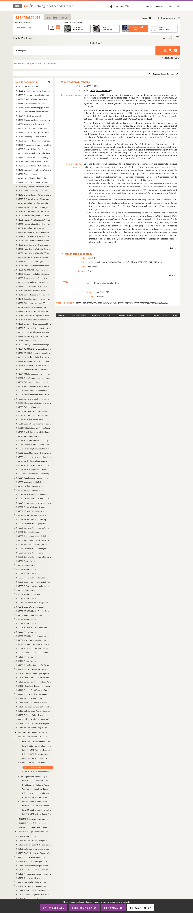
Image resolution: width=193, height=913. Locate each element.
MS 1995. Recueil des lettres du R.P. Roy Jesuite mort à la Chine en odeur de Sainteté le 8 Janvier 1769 (33, 365)
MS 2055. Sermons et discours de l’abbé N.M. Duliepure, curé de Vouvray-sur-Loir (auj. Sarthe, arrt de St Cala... (32, 536)
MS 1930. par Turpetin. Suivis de (33, 128)
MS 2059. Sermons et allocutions (29, 552)
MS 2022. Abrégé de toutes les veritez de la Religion (33, 457)
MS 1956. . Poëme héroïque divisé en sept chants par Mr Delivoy (33, 236)
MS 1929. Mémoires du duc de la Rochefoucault (33, 124)
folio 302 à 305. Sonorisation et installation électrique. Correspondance (37, 780)
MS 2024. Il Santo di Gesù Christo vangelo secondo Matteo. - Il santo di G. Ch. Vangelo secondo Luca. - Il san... (33, 465)
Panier (146, 18)
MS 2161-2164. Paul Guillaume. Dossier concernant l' (32, 882)
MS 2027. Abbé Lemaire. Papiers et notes (32, 478)
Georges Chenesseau (100, 90)
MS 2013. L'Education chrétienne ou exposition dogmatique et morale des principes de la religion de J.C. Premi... (33, 423)
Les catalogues (28, 17)
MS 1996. (33, 369)
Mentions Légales (79, 315)
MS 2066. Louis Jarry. (33, 582)
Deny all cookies (84, 907)
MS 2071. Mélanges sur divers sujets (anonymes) (33, 602)
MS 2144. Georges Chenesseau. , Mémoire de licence (35, 831)
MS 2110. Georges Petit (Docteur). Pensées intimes (33, 690)
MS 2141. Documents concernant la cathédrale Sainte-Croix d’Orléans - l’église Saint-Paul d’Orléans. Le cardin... (34, 819)
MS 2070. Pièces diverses (26, 598)
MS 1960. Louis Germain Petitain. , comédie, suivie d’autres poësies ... (33, 253)
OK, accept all (53, 907)
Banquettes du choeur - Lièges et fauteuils (36, 776)
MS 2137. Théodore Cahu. (33, 719)
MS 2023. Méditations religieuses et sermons (33, 461)
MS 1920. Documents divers (27, 86)
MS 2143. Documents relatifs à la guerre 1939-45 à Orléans (34, 827)
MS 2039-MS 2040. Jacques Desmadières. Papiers (32, 511)
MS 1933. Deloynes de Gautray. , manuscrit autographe (33, 140)
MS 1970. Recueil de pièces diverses (30, 290)
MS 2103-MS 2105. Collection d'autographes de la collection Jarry (32, 669)
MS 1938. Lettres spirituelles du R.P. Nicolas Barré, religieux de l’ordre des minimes (33, 161)
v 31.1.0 (174, 315)
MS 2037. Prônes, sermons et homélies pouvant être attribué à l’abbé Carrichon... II (33, 503)
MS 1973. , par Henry (33, 303)
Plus (171, 247)
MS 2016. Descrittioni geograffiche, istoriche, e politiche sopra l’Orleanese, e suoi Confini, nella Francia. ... (33, 432)
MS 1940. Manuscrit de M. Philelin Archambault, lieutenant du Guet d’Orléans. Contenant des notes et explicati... (33, 170)
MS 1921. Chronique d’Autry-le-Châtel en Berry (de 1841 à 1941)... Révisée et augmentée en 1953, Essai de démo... (33, 91)
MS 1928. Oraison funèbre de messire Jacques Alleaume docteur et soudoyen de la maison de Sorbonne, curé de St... (33, 120)
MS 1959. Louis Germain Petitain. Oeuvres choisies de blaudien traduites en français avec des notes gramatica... (33, 249)
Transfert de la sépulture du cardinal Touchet (36, 789)
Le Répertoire (57, 17)
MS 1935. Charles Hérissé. (33, 149)
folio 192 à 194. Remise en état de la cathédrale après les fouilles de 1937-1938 (37, 754)
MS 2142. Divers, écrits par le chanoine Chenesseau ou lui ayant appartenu (34, 823)
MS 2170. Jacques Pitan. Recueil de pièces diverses (33, 899)
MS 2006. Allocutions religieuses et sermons (33, 403)
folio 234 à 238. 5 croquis (35, 767)
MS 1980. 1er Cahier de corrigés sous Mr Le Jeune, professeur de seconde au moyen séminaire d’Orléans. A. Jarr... (33, 324)
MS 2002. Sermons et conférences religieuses (33, 386)
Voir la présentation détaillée (161, 73)
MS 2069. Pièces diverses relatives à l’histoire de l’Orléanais (32, 594)
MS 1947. (33, 199)
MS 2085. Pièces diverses (26, 632)
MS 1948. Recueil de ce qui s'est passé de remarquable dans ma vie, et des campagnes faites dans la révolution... (33, 203)
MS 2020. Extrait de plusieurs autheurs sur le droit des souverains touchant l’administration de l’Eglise (33, 448)
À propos (149, 6)
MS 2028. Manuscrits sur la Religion (30, 482)
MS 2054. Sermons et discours (28, 532)
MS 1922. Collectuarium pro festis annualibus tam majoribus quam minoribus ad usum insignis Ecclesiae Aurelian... (33, 95)
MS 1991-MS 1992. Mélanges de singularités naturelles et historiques (33, 353)
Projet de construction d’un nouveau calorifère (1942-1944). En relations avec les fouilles (36, 797)
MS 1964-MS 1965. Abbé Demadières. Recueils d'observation (32, 269)
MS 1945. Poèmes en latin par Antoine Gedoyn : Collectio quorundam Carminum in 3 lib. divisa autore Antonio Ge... (33, 190)
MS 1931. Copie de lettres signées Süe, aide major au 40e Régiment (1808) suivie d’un (33, 132)
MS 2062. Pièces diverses (26, 565)
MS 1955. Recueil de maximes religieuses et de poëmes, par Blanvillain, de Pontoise (33, 232)
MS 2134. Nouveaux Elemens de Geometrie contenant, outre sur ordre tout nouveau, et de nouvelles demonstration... (33, 706)
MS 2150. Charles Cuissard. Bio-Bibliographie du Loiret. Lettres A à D (33, 844)
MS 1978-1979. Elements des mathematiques (33, 319)
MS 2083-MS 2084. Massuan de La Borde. (32, 627)
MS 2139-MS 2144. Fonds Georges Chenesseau (32, 727)
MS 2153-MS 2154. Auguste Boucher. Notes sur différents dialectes (32, 857)
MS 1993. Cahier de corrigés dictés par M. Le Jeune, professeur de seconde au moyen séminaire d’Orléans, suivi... (33, 357)
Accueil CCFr (18, 38)
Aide (178, 6)
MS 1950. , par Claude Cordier (33, 211)
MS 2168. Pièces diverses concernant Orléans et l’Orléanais (32, 890)
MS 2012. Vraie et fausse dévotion (29, 419)
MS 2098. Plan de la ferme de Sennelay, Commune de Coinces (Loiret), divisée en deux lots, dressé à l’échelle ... (33, 648)
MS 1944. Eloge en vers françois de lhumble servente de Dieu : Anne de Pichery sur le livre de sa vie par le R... (33, 186)
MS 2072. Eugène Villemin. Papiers (30, 607)
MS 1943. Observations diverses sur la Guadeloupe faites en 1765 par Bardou (33, 182)
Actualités (160, 6)
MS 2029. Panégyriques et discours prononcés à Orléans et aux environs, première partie (32, 486)
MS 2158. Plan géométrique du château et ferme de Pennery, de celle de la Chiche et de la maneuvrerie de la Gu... (33, 874)
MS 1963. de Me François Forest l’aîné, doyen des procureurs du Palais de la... (33, 265)
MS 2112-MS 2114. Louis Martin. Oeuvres (32, 694)
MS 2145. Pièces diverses (26, 836)
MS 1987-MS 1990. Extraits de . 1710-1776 (33, 349)
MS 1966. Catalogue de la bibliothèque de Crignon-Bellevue (33, 274)
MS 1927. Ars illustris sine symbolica (31, 116)
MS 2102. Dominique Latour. (33, 665)
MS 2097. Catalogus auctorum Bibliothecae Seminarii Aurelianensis (33, 644)
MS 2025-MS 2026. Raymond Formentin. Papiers (32, 469)
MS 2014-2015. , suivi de (33, 428)
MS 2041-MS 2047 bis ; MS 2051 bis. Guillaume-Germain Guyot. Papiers (32, 515)
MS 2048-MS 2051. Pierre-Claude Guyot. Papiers (32, 519)
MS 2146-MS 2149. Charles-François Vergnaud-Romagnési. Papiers (32, 840)
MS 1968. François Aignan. (33, 282)
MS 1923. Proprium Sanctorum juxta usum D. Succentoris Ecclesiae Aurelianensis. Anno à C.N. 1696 (33, 99)
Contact (170, 6)
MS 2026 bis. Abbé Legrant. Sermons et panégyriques (33, 473)
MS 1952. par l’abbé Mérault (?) (33, 220)
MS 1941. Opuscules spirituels (28, 174)
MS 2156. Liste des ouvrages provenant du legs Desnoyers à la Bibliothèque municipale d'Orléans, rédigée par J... (33, 865)
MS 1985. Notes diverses (26, 340)
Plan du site (63, 315)
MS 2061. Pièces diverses (26, 561)
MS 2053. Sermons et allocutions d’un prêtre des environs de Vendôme (32, 528)
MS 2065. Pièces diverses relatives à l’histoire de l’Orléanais (32, 577)
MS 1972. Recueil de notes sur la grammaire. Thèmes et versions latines (33, 299)
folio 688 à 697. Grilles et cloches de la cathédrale (37, 805)
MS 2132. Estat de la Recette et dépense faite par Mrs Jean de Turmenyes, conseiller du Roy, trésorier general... (33, 702)
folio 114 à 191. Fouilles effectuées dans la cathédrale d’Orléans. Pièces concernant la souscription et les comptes (37, 750)
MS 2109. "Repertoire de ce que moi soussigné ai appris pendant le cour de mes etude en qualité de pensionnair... (33, 686)
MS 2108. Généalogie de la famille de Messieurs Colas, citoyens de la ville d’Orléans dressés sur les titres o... (33, 681)
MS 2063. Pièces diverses (26, 569)
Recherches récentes (169, 18)
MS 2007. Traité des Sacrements (29, 407)
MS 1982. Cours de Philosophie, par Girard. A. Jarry (33, 332)
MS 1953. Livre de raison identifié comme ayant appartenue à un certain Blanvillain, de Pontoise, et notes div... (33, 224)
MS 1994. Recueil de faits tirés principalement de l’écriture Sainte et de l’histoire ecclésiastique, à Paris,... (33, 361)
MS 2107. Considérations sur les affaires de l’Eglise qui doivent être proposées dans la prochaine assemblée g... (33, 677)
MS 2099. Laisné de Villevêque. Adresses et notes (33, 652)
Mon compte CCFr (123, 6)
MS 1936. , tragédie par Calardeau (33, 153)
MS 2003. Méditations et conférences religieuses (33, 390)
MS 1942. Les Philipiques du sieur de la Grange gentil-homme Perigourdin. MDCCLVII (33, 178)
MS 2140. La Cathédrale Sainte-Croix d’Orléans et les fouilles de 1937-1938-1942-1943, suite (34, 736)
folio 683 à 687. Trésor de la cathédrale (37, 801)
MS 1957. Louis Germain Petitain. (33, 240)
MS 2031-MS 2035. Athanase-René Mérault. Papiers (32, 494)
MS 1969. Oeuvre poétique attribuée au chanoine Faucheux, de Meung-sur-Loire (33, 286)
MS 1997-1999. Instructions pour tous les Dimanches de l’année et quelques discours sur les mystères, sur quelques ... (33, 374)
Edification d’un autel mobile (34, 762)
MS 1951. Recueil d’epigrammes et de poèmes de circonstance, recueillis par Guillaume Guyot (33, 215)
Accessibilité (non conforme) (101, 315)
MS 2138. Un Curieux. (33, 723)
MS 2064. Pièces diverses (26, 573)
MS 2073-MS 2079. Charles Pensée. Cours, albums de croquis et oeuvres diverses (32, 611)
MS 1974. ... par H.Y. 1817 (33, 307)
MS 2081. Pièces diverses (26, 619)
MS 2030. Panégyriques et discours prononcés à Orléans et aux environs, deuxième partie (32, 490)
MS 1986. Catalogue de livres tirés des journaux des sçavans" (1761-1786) (33, 344)
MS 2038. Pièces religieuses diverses (30, 507)
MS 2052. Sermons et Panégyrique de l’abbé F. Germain (32, 523)
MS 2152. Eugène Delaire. (33, 853)
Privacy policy (140, 908)
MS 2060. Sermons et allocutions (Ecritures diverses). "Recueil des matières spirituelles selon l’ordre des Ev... (33, 557)
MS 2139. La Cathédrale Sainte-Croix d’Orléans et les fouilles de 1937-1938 (34, 732)
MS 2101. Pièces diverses (26, 661)
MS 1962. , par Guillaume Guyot (33, 261)
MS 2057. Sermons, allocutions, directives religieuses (33, 544)
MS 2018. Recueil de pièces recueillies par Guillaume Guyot (33, 440)
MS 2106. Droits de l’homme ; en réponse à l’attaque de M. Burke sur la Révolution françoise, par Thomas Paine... (33, 673)
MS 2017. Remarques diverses (28, 436)
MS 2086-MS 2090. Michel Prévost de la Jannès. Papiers (32, 636)
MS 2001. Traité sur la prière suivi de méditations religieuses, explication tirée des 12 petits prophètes (33, 382)
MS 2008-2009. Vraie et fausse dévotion (32, 411)
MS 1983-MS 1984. (33, 336)
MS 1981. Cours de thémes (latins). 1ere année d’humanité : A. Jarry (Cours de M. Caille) (33, 328)
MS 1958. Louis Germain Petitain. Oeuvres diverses (33, 245)
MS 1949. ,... (33, 207)
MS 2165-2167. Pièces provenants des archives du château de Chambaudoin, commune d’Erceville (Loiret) (32, 886)
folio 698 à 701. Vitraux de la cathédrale (37, 810)
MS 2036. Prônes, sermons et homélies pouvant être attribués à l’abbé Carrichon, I (33, 498)
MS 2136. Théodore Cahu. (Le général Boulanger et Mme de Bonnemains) (33, 715)
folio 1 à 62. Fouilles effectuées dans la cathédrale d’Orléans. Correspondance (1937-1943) (37, 741)
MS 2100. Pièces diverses (26, 657)
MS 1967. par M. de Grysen (33, 278)
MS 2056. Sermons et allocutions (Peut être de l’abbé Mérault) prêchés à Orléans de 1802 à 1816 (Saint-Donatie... (33, 540)
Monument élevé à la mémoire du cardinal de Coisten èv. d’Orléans (36, 758)
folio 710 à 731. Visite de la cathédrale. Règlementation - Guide (37, 814)
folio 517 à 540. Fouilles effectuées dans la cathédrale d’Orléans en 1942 (37, 793)
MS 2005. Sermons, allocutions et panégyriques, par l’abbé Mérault (32, 398)
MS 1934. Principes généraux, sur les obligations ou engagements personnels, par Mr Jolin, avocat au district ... (33, 145)
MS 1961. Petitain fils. (33, 257)
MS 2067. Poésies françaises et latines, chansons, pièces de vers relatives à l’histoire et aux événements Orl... (32, 586)
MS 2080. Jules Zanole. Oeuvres (29, 615)
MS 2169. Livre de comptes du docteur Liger (33, 894)
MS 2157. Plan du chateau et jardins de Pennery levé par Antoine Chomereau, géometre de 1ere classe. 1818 (33, 869)
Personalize (113, 907)
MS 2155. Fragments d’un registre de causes (33, 861)
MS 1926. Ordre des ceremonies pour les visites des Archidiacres (33, 111)
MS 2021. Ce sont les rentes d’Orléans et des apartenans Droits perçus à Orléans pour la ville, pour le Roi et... (33, 453)
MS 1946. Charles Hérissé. (33, 195)
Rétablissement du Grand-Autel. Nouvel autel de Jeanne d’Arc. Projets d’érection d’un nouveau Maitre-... (36, 785)
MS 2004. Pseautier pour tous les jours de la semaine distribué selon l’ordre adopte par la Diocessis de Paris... (33, 394)
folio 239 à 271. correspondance (38, 771)
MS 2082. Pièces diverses (26, 623)
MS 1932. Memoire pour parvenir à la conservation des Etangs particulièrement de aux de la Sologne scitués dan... (33, 136)
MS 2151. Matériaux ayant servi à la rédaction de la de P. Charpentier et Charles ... (33, 849)
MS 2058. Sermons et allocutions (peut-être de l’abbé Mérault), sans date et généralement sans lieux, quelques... (32, 548)
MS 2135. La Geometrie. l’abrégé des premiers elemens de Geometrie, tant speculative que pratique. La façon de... (33, 711)
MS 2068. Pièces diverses (26, 590)
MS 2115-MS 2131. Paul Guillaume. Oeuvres (32, 698)
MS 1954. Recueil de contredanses (30, 228)
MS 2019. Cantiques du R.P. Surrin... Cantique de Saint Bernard (33, 444)
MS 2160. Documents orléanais (28, 878)
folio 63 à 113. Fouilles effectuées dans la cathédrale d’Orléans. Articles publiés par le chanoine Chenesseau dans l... (37, 746)
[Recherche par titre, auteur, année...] (32, 27)
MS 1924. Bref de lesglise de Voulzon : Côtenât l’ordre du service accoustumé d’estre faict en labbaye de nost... (33, 103)
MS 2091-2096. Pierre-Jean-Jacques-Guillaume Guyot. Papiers (32, 640)
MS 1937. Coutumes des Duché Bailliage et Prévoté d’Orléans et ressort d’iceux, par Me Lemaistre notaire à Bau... (33, 157)
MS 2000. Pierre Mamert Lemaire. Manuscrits (33, 378)
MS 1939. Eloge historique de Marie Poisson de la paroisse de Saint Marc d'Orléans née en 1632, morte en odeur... (33, 165)
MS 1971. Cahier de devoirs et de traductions (33, 294)
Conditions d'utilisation (127, 315)
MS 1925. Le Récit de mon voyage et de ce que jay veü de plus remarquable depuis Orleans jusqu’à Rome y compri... (33, 107)
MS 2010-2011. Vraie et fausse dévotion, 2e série (33, 415)
